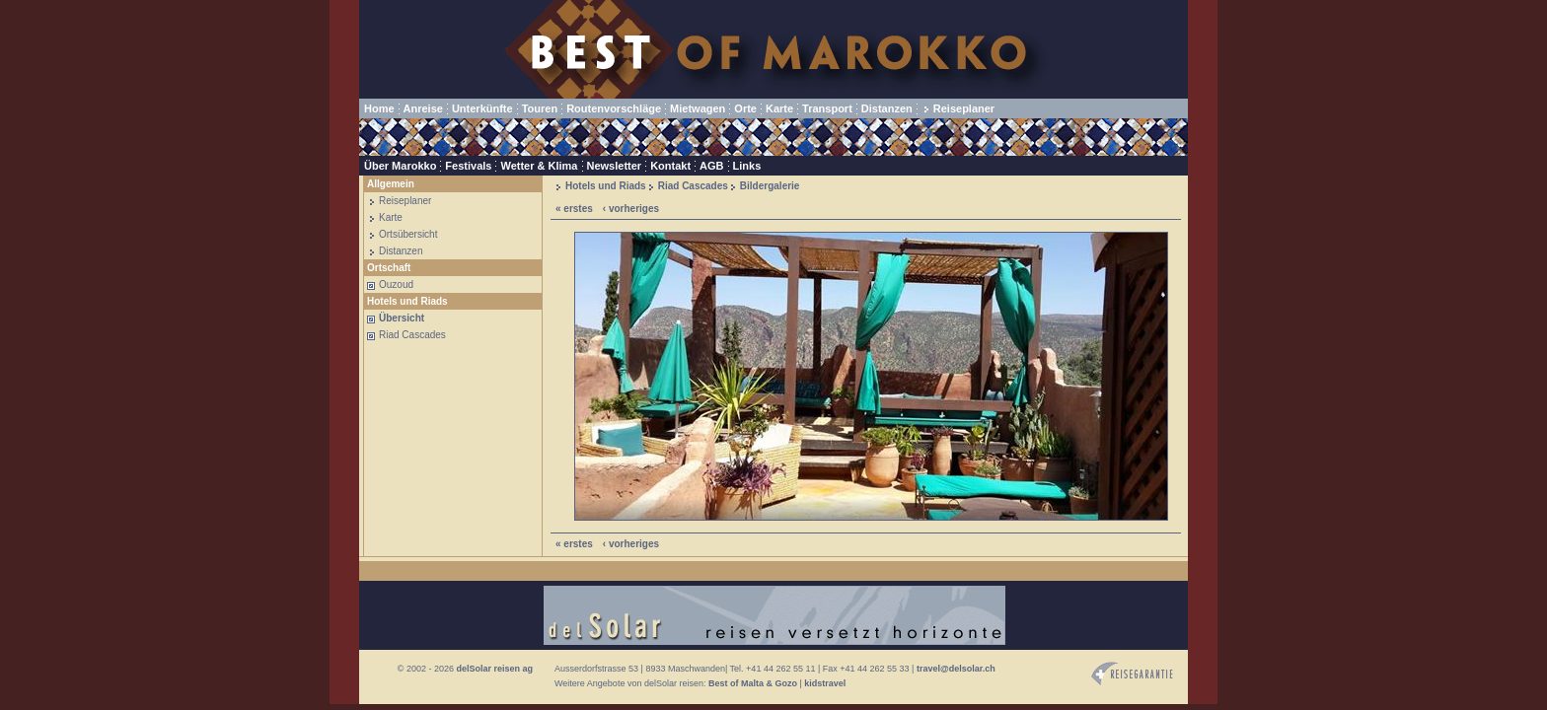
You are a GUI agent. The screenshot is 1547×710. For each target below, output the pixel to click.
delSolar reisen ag (494, 669)
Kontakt (670, 166)
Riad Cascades (412, 334)
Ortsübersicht (408, 234)
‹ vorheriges (631, 208)
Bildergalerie (770, 185)
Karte (779, 108)
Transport (827, 108)
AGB (711, 166)
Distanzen (887, 108)
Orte (745, 108)
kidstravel (825, 683)
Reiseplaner (963, 108)
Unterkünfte (482, 108)
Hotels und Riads (605, 185)
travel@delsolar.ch (956, 669)
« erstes (574, 208)
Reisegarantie (1132, 674)
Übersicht (401, 318)
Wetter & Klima (538, 166)
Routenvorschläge (613, 108)
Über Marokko (400, 166)
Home (379, 108)
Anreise (423, 108)
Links (747, 166)
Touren (539, 108)
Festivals (468, 166)
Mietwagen (697, 108)
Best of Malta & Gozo (752, 683)
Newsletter (614, 166)
